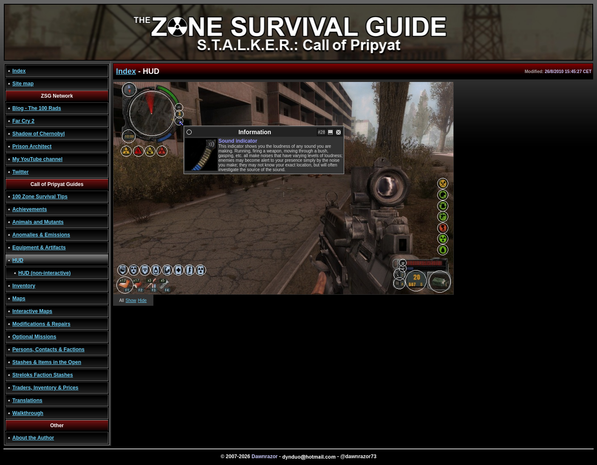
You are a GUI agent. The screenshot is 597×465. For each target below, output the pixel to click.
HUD (17, 260)
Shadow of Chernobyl (38, 134)
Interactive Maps (32, 311)
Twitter (20, 172)
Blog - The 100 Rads (36, 108)
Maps (18, 299)
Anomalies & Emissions (41, 235)
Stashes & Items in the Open (46, 362)
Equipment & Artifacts (39, 248)
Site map (23, 84)
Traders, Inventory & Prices (45, 388)
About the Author (33, 438)
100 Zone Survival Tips (40, 197)
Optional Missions (34, 337)
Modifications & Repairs (41, 324)
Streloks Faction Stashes (42, 375)
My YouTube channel (37, 159)
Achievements (29, 209)
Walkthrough (27, 413)
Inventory (23, 286)
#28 (321, 132)
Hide (142, 300)
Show (131, 300)
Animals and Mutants (38, 222)
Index (18, 71)
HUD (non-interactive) (44, 273)
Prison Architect (31, 146)
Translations (27, 400)
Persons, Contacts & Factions (48, 349)
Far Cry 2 (23, 121)
